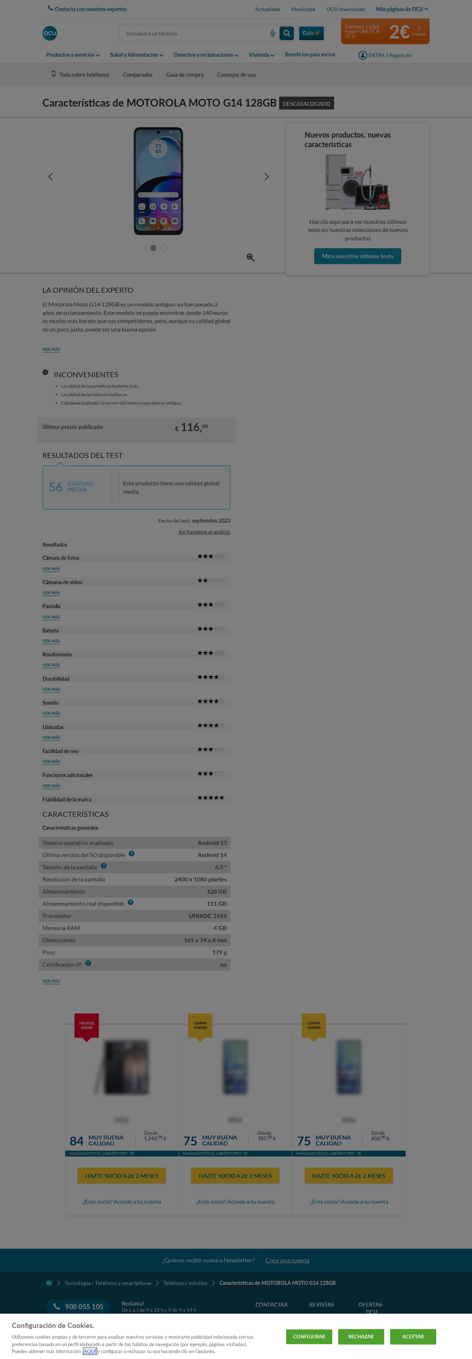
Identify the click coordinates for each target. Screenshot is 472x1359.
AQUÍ (90, 1351)
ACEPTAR (413, 1336)
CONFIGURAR (309, 1336)
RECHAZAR (361, 1336)
